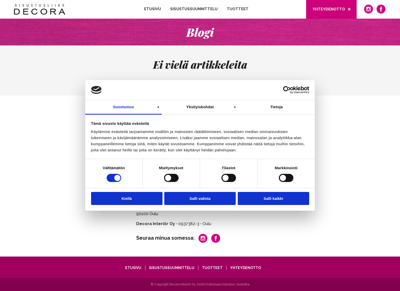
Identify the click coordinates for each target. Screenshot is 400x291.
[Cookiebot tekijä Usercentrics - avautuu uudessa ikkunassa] (287, 90)
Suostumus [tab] (123, 107)
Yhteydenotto (328, 9)
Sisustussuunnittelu (194, 9)
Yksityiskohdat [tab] (200, 107)
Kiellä (126, 198)
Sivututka (242, 284)
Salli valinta (200, 198)
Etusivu (152, 9)
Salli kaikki (273, 198)
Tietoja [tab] (276, 107)
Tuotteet (237, 9)
